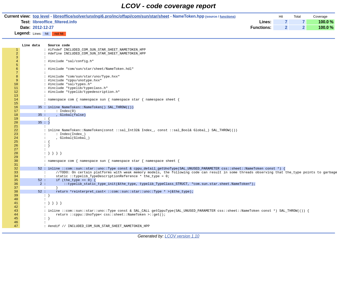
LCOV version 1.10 (182, 273)
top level (41, 16)
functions (227, 16)
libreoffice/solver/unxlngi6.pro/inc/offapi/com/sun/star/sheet (111, 16)
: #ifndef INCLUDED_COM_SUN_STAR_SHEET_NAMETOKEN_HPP (74, 51)
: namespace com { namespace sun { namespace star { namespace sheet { (90, 110)
